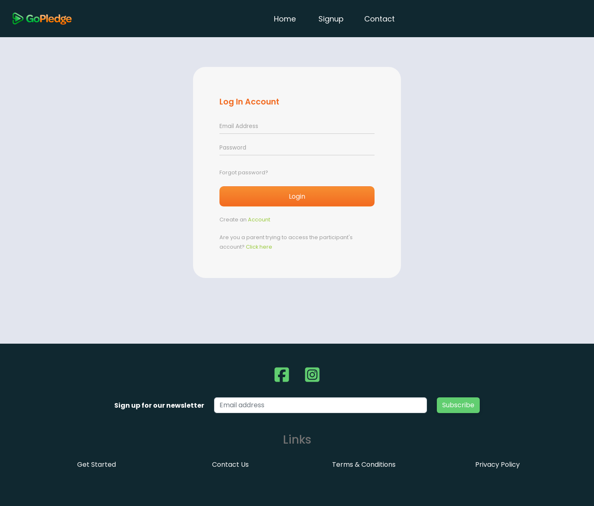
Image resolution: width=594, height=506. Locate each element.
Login (297, 196)
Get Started (96, 464)
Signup (331, 19)
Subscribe (458, 405)
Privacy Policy (497, 464)
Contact (379, 19)
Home (286, 19)
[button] (281, 374)
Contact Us (230, 464)
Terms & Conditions (364, 464)
